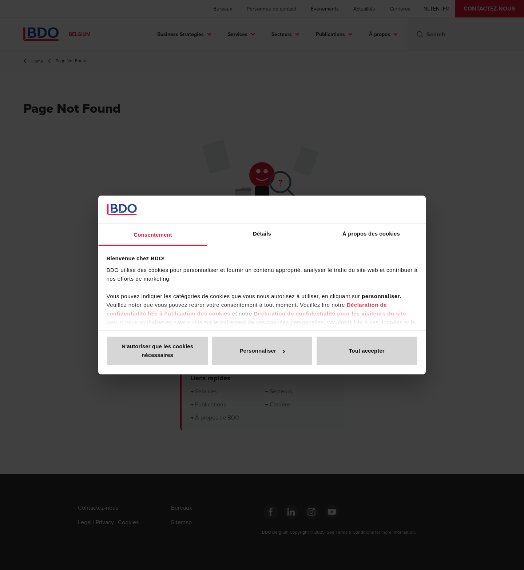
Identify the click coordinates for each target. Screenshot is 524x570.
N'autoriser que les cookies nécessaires (157, 350)
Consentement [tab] (153, 235)
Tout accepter (367, 351)
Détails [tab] (262, 233)
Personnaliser (262, 351)
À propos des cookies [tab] (371, 233)
